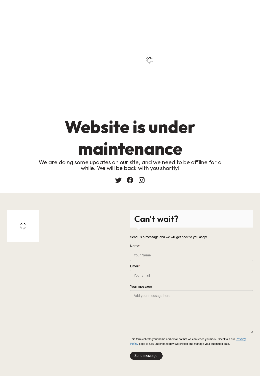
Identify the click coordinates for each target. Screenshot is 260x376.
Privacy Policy (244, 338)
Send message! (146, 354)
